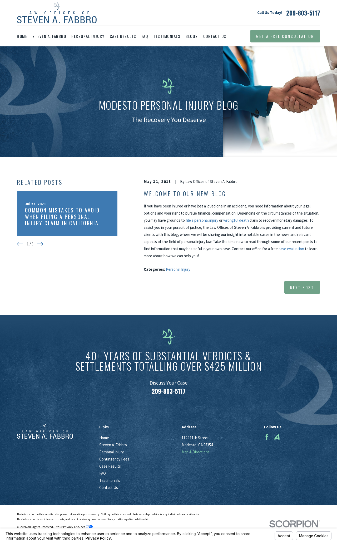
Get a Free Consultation (285, 36)
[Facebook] (267, 437)
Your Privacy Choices (74, 527)
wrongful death (236, 220)
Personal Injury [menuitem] (88, 36)
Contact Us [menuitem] (214, 36)
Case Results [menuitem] (123, 36)
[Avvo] (277, 437)
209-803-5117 (303, 13)
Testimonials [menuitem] (166, 36)
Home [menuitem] (22, 36)
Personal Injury (178, 269)
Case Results (110, 466)
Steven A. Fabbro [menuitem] (49, 36)
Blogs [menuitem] (192, 36)
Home (104, 437)
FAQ (102, 473)
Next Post (302, 287)
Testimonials (109, 480)
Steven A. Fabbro (113, 444)
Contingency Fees (114, 459)
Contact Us (108, 487)
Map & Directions (196, 451)
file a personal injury (202, 220)
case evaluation (291, 248)
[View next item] (40, 244)
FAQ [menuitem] (145, 36)
